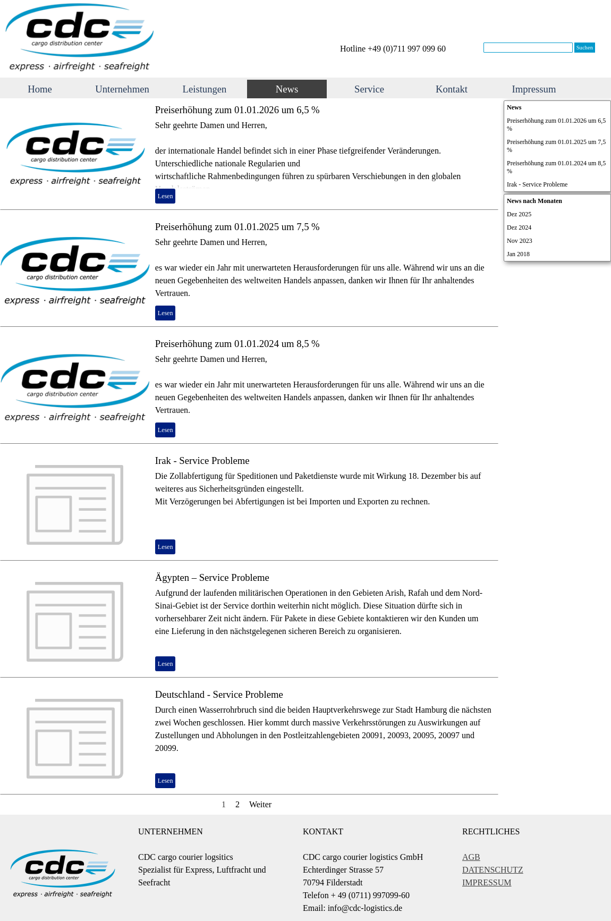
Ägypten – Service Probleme (212, 577)
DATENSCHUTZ (492, 869)
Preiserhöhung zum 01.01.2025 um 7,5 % (237, 226)
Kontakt (452, 89)
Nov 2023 (519, 240)
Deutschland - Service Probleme (219, 694)
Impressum (534, 89)
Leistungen (205, 89)
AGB (471, 856)
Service (369, 89)
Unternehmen (122, 89)
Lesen (165, 196)
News (287, 89)
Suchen (584, 47)
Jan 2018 (518, 254)
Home (40, 89)
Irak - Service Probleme (202, 460)
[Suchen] (528, 48)
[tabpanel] (406, 49)
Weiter (260, 804)
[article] (249, 154)
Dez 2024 (519, 227)
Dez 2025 (519, 214)
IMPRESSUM (486, 882)
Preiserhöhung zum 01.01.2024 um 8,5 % (237, 343)
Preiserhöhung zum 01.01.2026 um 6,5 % (237, 109)
